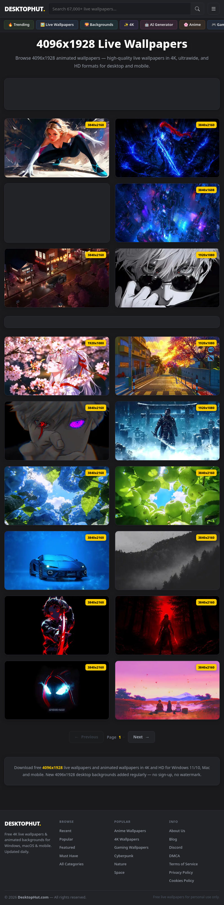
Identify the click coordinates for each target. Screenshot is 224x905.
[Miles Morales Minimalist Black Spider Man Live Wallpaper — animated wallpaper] (56, 690)
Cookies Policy (181, 880)
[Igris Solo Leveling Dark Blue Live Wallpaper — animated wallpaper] (167, 147)
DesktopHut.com (33, 897)
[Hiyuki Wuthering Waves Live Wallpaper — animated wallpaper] (56, 365)
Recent (65, 830)
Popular (66, 839)
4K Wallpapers (126, 839)
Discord (175, 847)
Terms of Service (183, 863)
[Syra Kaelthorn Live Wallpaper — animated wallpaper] (167, 625)
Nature (120, 863)
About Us (177, 830)
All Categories (71, 863)
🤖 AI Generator (159, 24)
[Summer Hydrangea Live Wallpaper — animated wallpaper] (56, 495)
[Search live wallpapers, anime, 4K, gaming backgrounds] (119, 9)
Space (119, 872)
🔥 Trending (19, 24)
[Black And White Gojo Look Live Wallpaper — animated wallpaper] (167, 277)
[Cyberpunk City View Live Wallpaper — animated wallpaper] (167, 212)
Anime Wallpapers (130, 830)
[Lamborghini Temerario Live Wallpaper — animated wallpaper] (56, 560)
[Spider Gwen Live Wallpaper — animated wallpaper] (56, 147)
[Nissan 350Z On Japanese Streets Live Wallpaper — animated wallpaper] (56, 277)
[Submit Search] (197, 9)
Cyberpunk (124, 855)
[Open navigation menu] (213, 9)
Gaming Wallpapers (131, 847)
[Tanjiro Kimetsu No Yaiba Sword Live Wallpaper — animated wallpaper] (56, 625)
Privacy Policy (181, 872)
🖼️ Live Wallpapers (57, 24)
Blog (173, 839)
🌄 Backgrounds (99, 24)
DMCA (174, 855)
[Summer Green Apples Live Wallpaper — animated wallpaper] (167, 495)
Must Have (68, 855)
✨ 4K (129, 24)
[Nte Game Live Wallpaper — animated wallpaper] (167, 365)
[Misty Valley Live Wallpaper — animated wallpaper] (167, 560)
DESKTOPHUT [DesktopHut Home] (25, 9)
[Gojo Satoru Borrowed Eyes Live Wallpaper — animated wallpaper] (56, 430)
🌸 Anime (192, 24)
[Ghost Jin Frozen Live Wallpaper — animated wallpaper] (167, 430)
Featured (67, 847)
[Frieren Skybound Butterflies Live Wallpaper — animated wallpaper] (167, 690)
